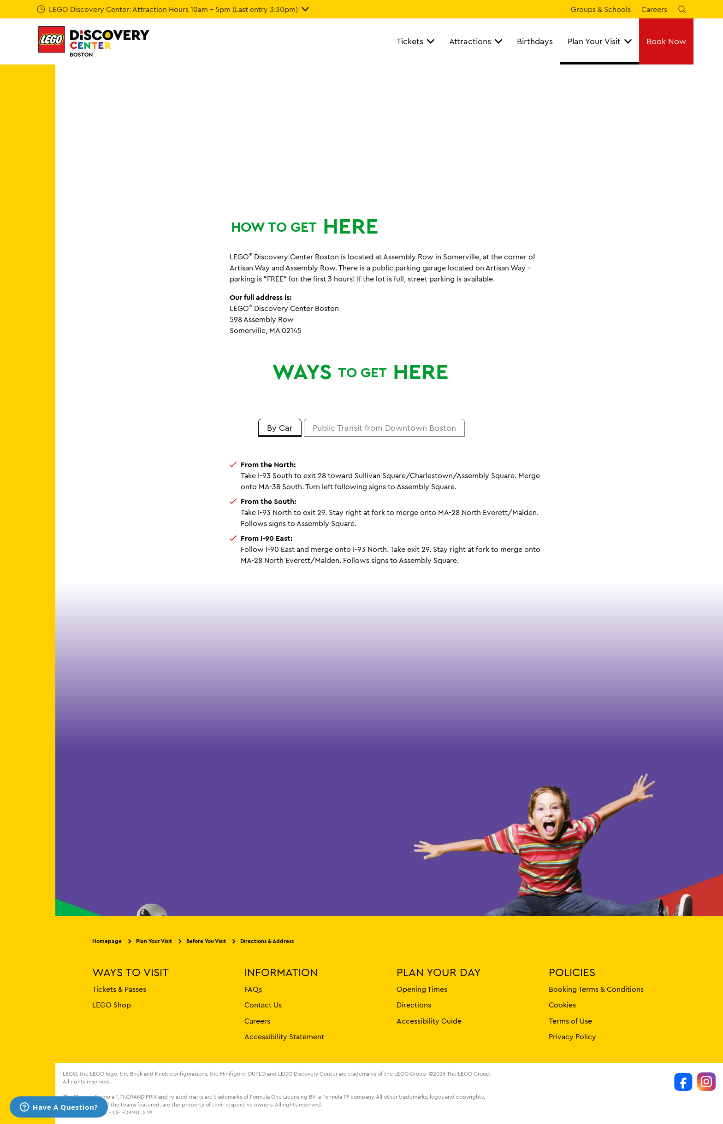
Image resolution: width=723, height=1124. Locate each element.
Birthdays (535, 41)
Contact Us (263, 1005)
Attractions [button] (475, 41)
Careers (654, 9)
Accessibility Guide (429, 1020)
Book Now (666, 41)
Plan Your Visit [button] (600, 41)
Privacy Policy (572, 1036)
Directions (414, 1005)
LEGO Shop (111, 1005)
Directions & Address (267, 940)
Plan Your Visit (154, 940)
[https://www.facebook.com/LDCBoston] (683, 1082)
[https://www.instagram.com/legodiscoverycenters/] (706, 1082)
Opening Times (422, 989)
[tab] (280, 428)
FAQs (253, 989)
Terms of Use (570, 1020)
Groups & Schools (601, 9)
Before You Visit (206, 940)
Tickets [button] (415, 41)
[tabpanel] (361, 512)
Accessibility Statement (284, 1036)
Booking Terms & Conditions (596, 989)
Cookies (562, 1005)
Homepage (107, 940)
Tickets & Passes (119, 989)
